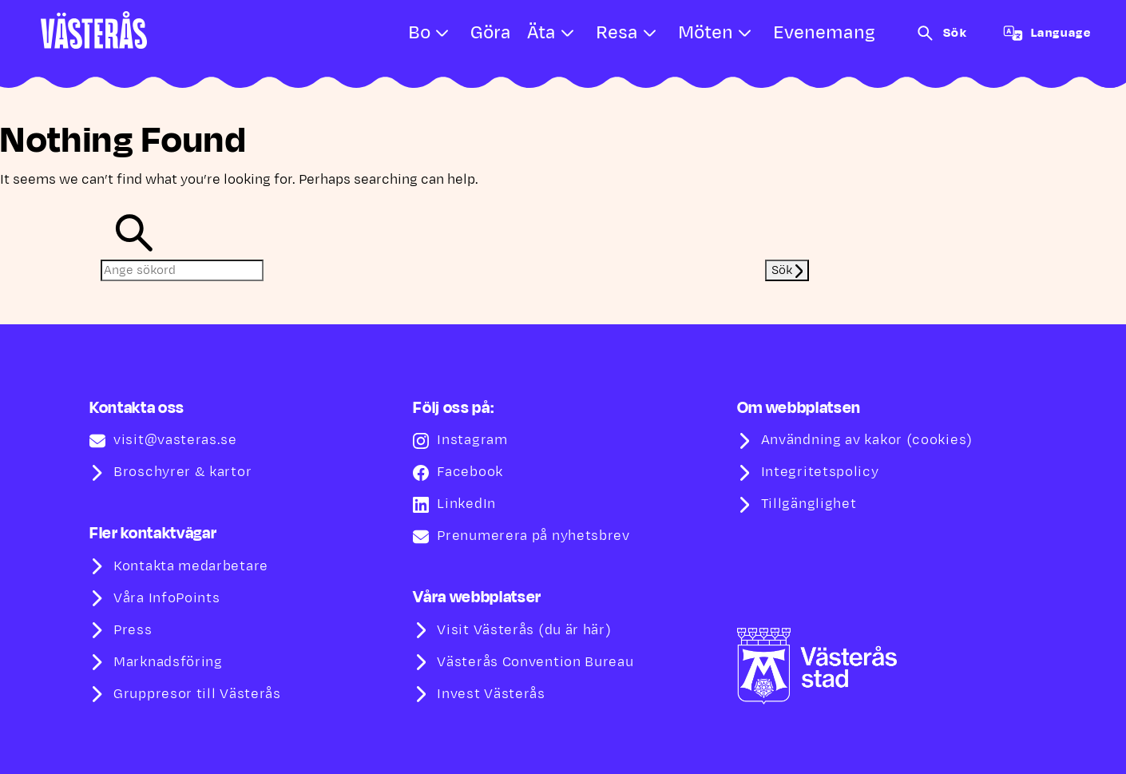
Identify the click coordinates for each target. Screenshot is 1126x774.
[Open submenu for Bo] (442, 34)
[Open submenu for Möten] (745, 34)
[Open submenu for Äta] (568, 34)
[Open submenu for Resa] (650, 34)
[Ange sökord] (182, 270)
